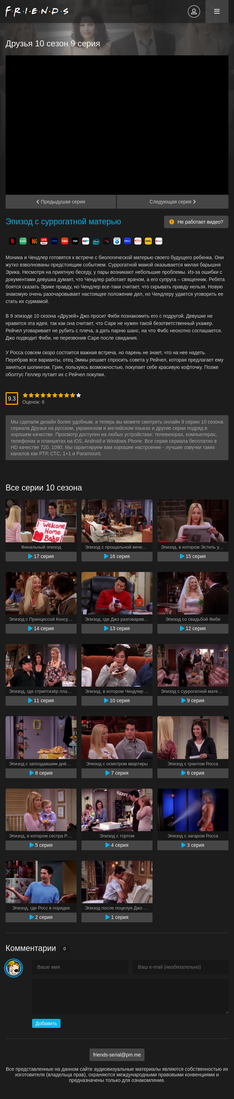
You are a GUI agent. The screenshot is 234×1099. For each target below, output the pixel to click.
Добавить (46, 1023)
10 (78, 395)
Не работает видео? (196, 222)
